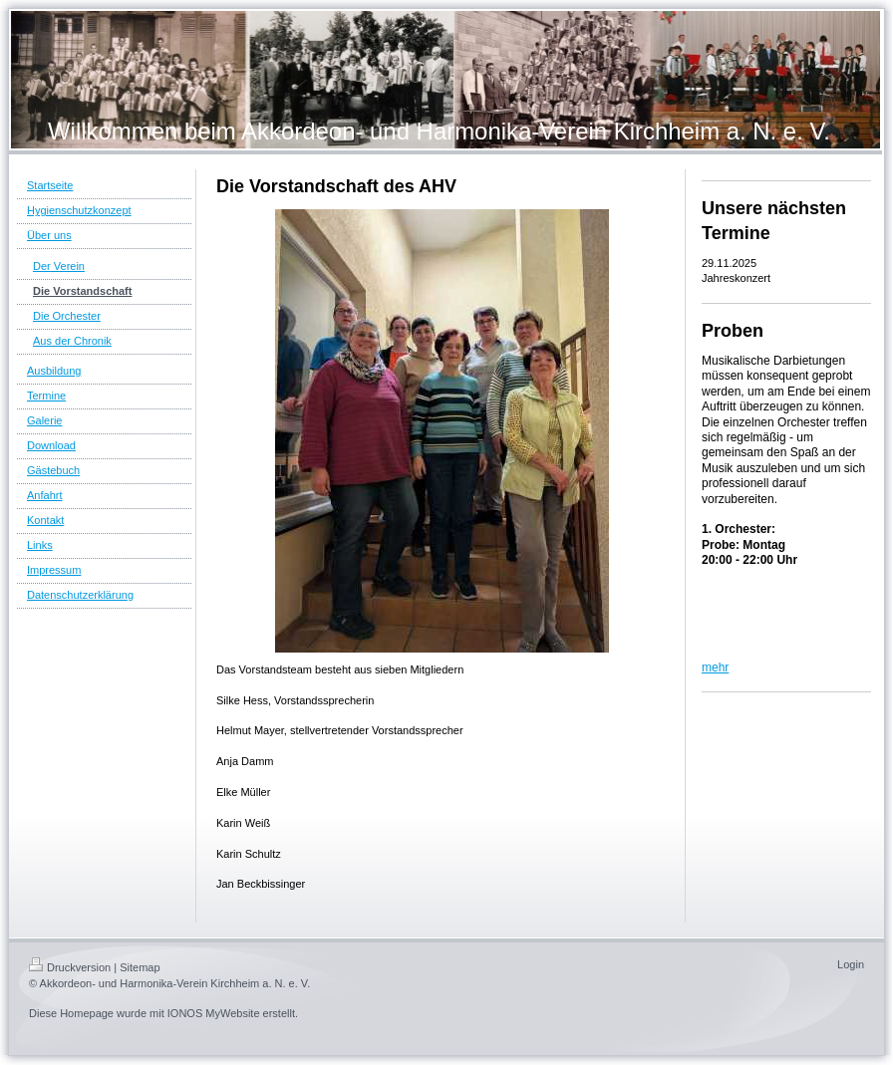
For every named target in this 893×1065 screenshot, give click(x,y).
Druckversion (70, 967)
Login (850, 964)
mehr (715, 667)
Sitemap (139, 967)
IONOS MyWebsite (213, 1013)
